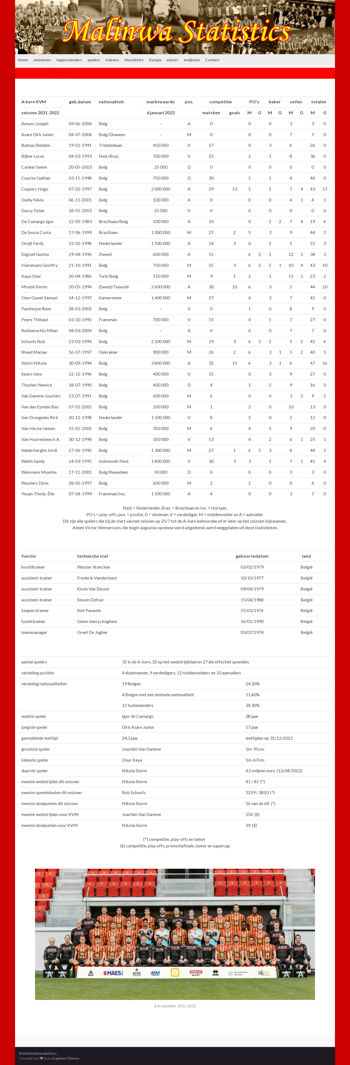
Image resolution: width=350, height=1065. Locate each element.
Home (23, 59)
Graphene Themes (65, 1058)
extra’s (172, 59)
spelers (94, 59)
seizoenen (42, 59)
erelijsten (192, 59)
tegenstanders (69, 59)
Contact (212, 59)
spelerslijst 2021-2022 (54, 73)
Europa (155, 59)
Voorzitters (134, 59)
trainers (112, 59)
